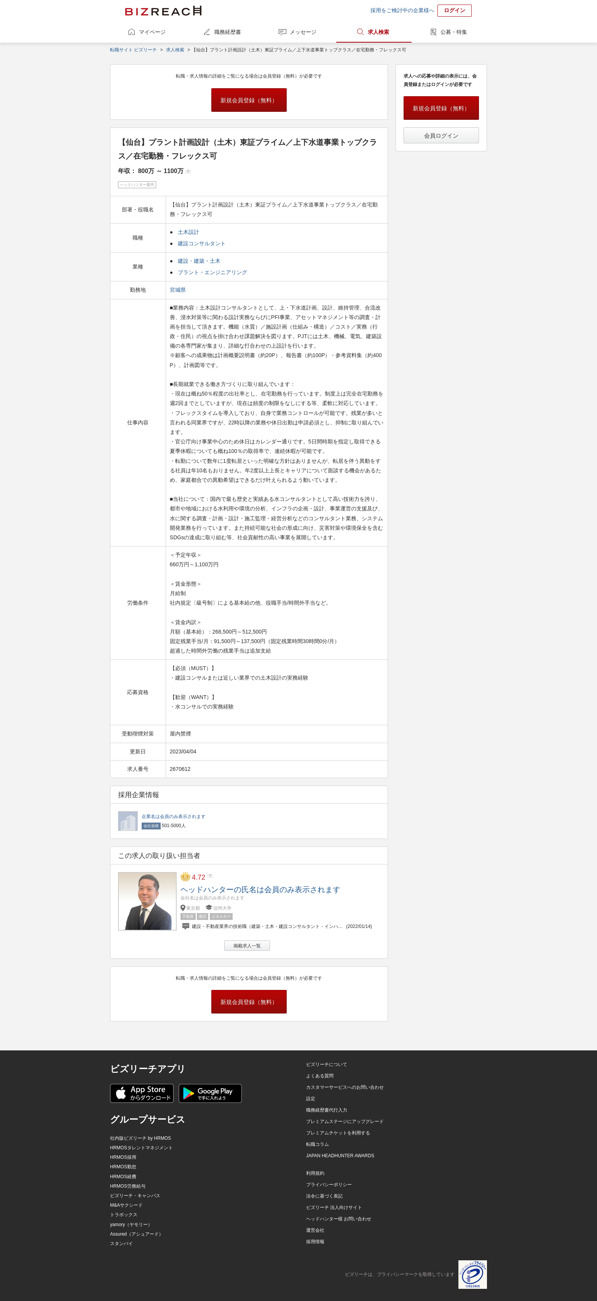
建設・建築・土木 (199, 261)
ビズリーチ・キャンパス (135, 1195)
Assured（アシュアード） (136, 1234)
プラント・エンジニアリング (212, 272)
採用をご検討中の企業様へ (402, 10)
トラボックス (123, 1214)
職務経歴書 (227, 32)
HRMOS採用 (123, 1157)
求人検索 (378, 32)
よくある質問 (320, 1076)
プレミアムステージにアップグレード (345, 1121)
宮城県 (178, 290)
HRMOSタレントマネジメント (141, 1147)
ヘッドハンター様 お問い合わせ (338, 1219)
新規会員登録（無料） (249, 100)
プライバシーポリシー (329, 1184)
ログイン (454, 10)
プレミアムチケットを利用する (338, 1133)
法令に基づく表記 (324, 1196)
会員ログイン (441, 135)
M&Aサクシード (126, 1205)
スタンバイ (121, 1243)
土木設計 (188, 232)
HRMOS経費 (123, 1176)
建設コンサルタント (202, 243)
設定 (310, 1098)
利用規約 (315, 1173)
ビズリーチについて (326, 1064)
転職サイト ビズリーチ (133, 49)
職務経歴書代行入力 (326, 1110)
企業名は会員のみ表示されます (174, 816)
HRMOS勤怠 (123, 1166)
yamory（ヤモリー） (131, 1224)
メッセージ (303, 32)
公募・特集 (454, 32)
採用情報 (315, 1241)
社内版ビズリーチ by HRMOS (140, 1138)
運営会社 (315, 1230)
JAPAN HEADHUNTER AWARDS (340, 1155)
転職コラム (317, 1144)
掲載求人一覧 (247, 945)
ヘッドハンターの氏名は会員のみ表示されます (260, 889)
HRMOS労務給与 (127, 1186)
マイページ (152, 32)
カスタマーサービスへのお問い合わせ (345, 1087)
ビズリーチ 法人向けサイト (334, 1207)
